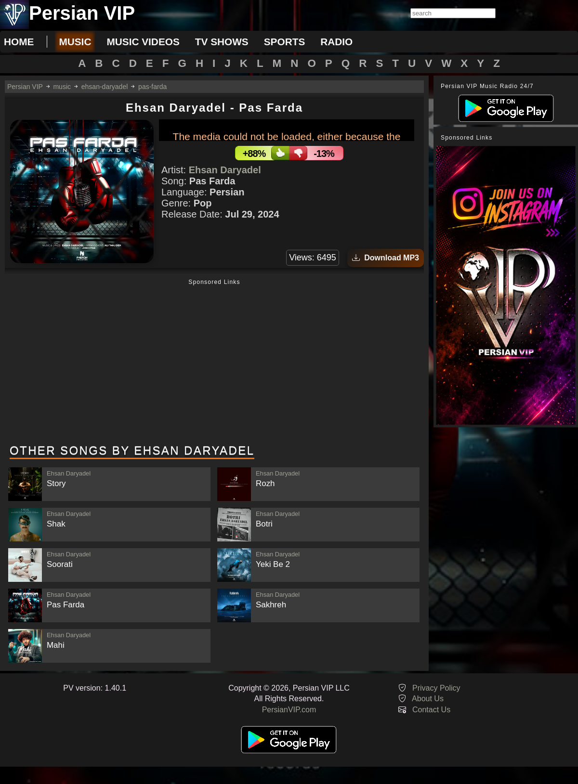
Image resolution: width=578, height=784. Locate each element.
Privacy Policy (436, 688)
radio (336, 41)
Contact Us (431, 710)
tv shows (222, 41)
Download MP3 (385, 258)
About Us (428, 698)
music (75, 41)
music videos (142, 41)
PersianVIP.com (289, 710)
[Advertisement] (214, 362)
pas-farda (152, 86)
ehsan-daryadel (104, 86)
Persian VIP (25, 86)
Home (19, 41)
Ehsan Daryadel (225, 170)
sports (284, 41)
